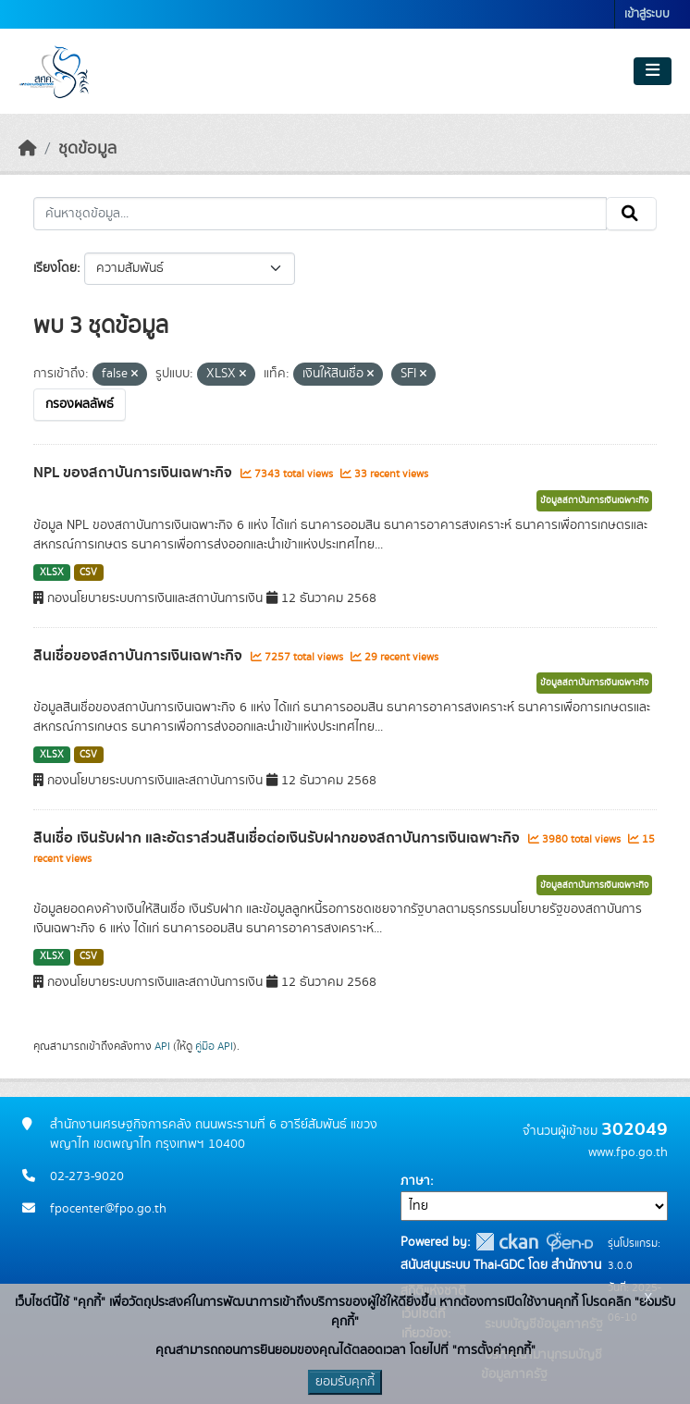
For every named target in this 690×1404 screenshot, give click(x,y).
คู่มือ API (214, 1046)
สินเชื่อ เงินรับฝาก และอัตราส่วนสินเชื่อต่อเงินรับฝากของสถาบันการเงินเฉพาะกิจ (278, 838)
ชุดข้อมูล (87, 149)
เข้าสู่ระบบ (647, 14)
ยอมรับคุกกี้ (345, 1382)
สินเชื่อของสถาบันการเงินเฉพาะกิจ (139, 656)
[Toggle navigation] (653, 71)
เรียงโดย (55, 268)
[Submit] (631, 213)
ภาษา (415, 1181)
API (162, 1046)
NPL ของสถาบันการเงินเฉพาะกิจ (134, 473)
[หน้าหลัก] (27, 149)
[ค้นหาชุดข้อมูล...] (320, 213)
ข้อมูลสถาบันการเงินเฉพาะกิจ (594, 500)
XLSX (52, 572)
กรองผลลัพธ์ (79, 404)
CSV (88, 572)
